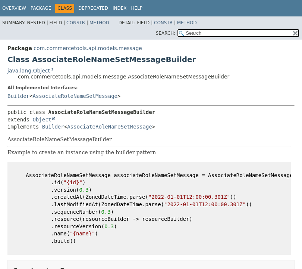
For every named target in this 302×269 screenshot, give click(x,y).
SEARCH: (166, 33)
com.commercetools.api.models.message (88, 48)
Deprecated (93, 8)
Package (41, 8)
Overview (14, 8)
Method (99, 22)
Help (136, 8)
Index (120, 8)
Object (41, 120)
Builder (18, 96)
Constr (75, 22)
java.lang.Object (28, 71)
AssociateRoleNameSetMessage (74, 96)
